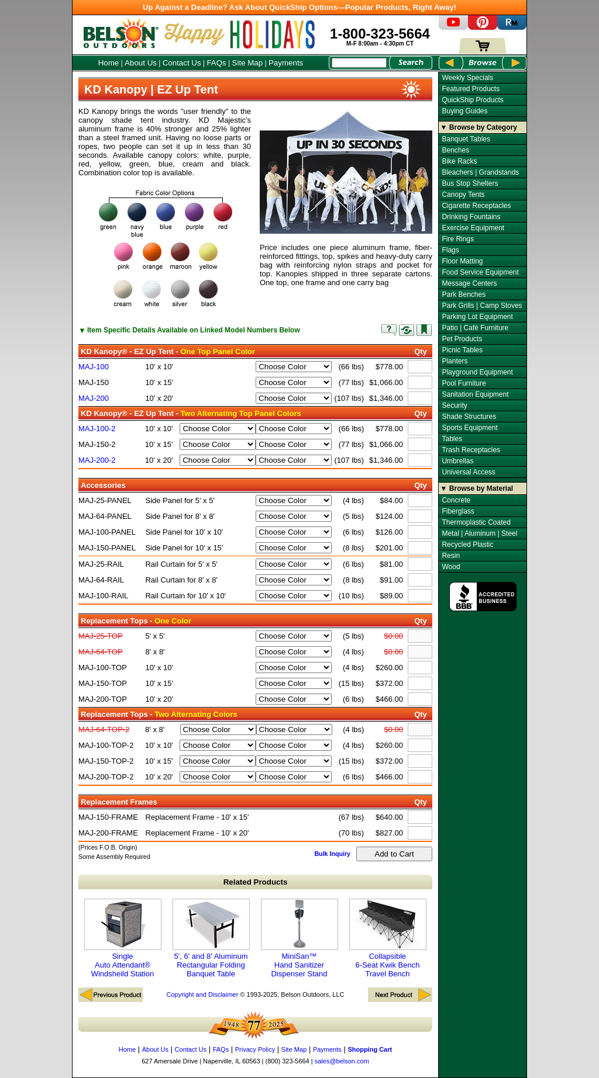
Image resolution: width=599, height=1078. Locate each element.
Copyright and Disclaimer (202, 994)
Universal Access (468, 472)
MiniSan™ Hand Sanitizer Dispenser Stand (299, 938)
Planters (454, 361)
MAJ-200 (93, 398)
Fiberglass (458, 511)
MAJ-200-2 (97, 460)
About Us (141, 62)
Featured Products (471, 89)
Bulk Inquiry (332, 853)
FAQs (216, 62)
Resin (451, 556)
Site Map (247, 62)
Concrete (456, 500)
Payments (285, 62)
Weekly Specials (467, 78)
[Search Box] (359, 63)
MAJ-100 (93, 366)
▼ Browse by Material (477, 488)
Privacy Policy (255, 1049)
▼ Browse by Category (478, 127)
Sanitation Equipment (475, 394)
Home (108, 62)
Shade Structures (469, 417)
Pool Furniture (464, 383)
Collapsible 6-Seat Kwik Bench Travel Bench (387, 938)
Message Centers (469, 283)
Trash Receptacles (471, 450)
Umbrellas (457, 461)
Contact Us (182, 62)
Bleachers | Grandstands (480, 172)
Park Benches (464, 294)
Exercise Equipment (473, 228)
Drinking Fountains (471, 217)
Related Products (255, 882)
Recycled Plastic (467, 544)
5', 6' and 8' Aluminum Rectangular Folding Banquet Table (211, 938)
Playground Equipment (477, 372)
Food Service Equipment (480, 272)
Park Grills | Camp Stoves (482, 305)
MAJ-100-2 (97, 428)
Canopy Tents (463, 194)
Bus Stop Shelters (470, 183)
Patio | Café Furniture (475, 328)
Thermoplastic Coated (476, 522)
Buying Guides (464, 111)
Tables (452, 439)
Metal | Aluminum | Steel (479, 533)
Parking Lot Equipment (477, 317)
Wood (451, 567)
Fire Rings (458, 239)
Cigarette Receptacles (476, 206)
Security (454, 405)
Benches (455, 150)
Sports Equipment (469, 428)
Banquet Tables (466, 139)
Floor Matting (462, 261)
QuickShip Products (472, 100)
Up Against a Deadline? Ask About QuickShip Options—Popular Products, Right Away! (299, 7)
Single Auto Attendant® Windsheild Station (122, 938)
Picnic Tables (462, 350)
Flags (450, 250)
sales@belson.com (342, 1061)
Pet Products (462, 339)
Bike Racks (459, 161)
